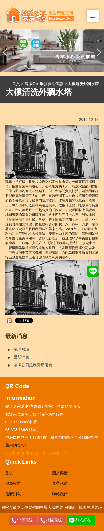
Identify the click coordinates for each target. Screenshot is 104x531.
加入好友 (83, 520)
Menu (94, 13)
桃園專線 (54, 520)
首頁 (16, 83)
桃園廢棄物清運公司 (27, 186)
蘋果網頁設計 (17, 445)
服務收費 (13, 483)
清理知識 (21, 349)
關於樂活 (60, 473)
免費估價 (60, 483)
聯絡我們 (60, 494)
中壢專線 (25, 520)
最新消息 (21, 357)
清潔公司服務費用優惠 (43, 83)
